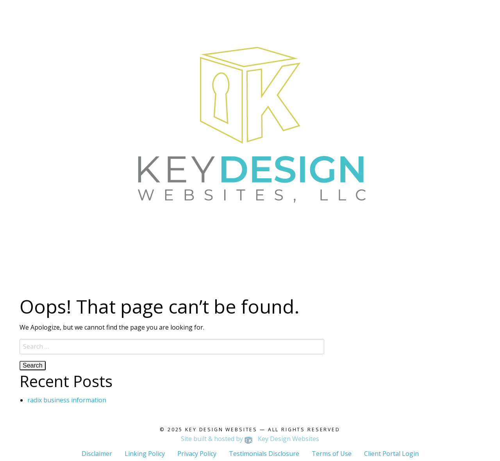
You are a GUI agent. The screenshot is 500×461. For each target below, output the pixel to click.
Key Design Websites (221, 429)
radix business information (66, 400)
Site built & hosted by (250, 438)
